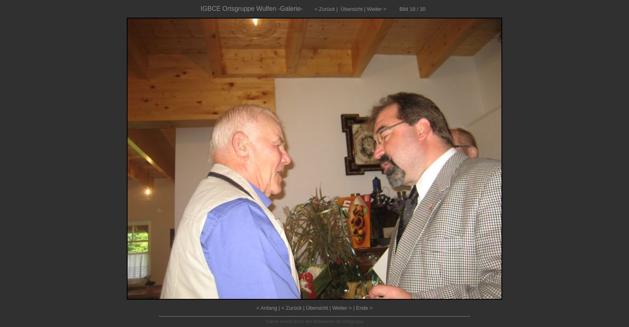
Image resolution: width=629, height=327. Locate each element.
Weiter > (377, 9)
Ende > (364, 308)
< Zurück (324, 9)
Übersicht (352, 9)
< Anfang (266, 308)
